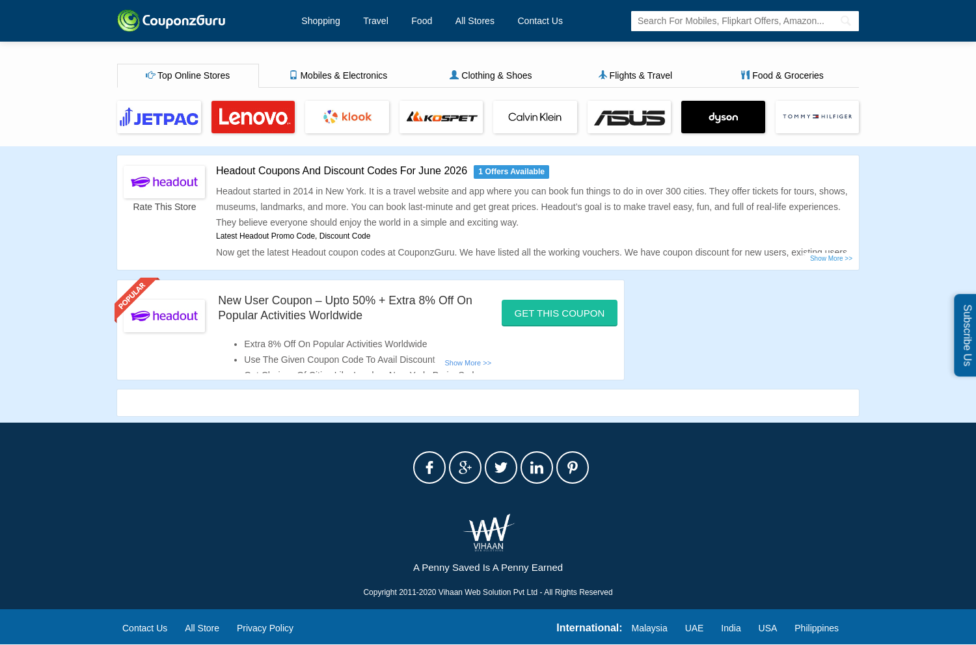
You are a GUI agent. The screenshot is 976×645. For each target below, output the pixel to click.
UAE (694, 628)
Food (419, 21)
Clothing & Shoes (491, 76)
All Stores (471, 21)
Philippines (816, 628)
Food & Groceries (782, 76)
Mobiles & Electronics (338, 76)
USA (768, 628)
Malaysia (650, 628)
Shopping (320, 21)
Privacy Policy (265, 628)
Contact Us (535, 21)
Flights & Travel (635, 76)
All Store (202, 628)
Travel (374, 21)
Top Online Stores (188, 76)
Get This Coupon (560, 313)
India (730, 628)
